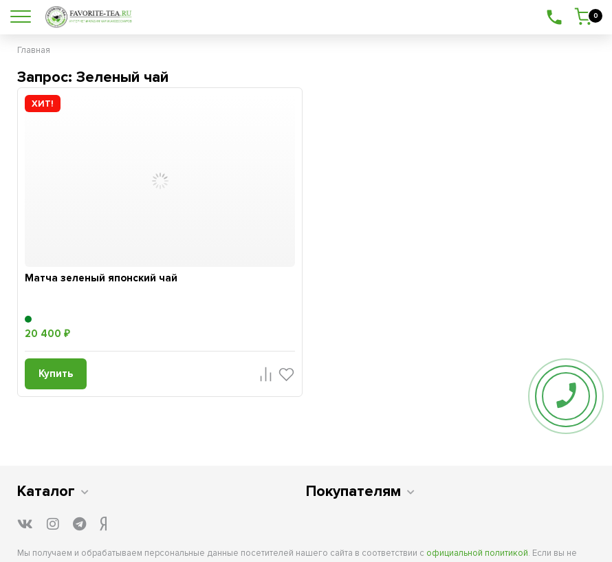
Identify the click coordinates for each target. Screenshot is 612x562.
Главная (33, 50)
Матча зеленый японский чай (101, 278)
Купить (56, 373)
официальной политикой (477, 553)
